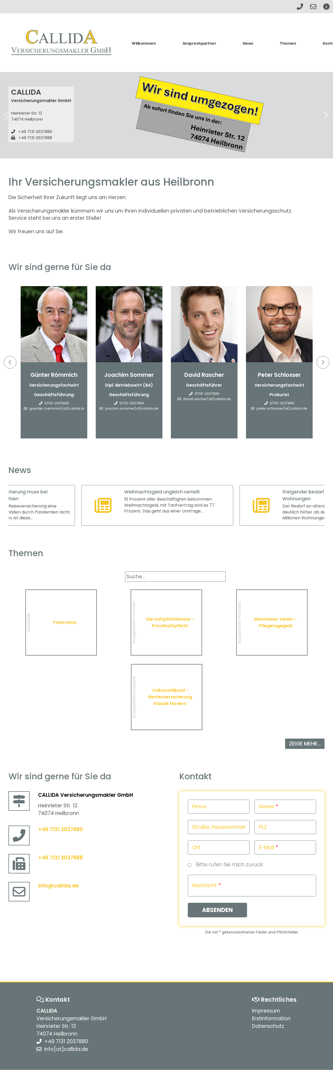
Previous (10, 362)
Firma (199, 806)
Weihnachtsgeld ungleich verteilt (177, 492)
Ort (196, 847)
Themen (288, 43)
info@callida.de (58, 885)
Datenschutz (268, 1026)
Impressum (266, 1010)
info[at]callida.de (66, 1049)
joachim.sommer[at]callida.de (131, 408)
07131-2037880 (56, 403)
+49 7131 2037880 (35, 131)
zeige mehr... (305, 743)
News (248, 43)
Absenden (217, 910)
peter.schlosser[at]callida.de (282, 408)
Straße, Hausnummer (219, 827)
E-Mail (266, 847)
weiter (326, 115)
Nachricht (204, 885)
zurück (7, 115)
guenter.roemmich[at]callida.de (57, 408)
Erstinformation (271, 1018)
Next (323, 362)
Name (266, 806)
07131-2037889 (207, 393)
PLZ (263, 827)
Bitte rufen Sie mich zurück (229, 864)
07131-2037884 (132, 403)
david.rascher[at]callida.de (207, 399)
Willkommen (144, 43)
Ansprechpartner (199, 43)
